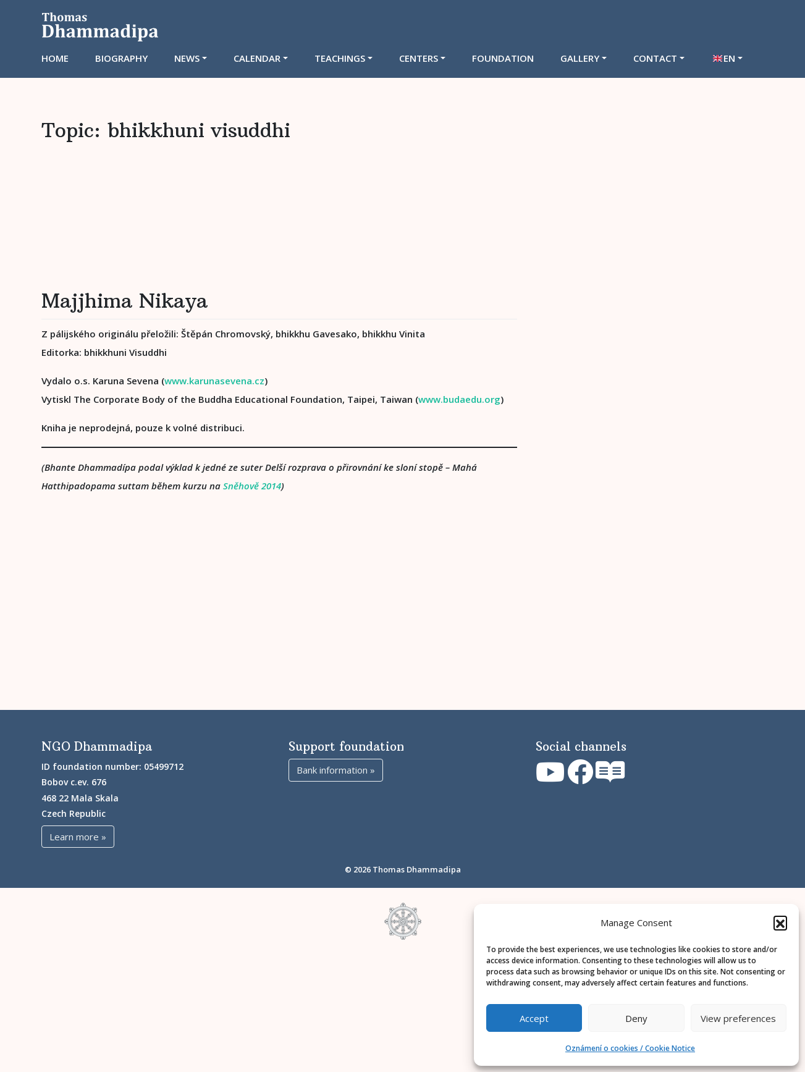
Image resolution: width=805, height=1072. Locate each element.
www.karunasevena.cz (214, 439)
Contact (655, 58)
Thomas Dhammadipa (417, 986)
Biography (121, 58)
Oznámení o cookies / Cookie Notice (630, 1048)
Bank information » (336, 887)
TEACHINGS (339, 58)
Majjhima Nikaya (124, 359)
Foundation (503, 58)
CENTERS (418, 58)
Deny (636, 1018)
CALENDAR (257, 58)
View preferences (738, 1018)
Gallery (579, 58)
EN (729, 58)
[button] (780, 922)
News (187, 58)
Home (55, 58)
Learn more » (77, 954)
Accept (534, 1018)
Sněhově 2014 (252, 544)
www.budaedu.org (459, 458)
